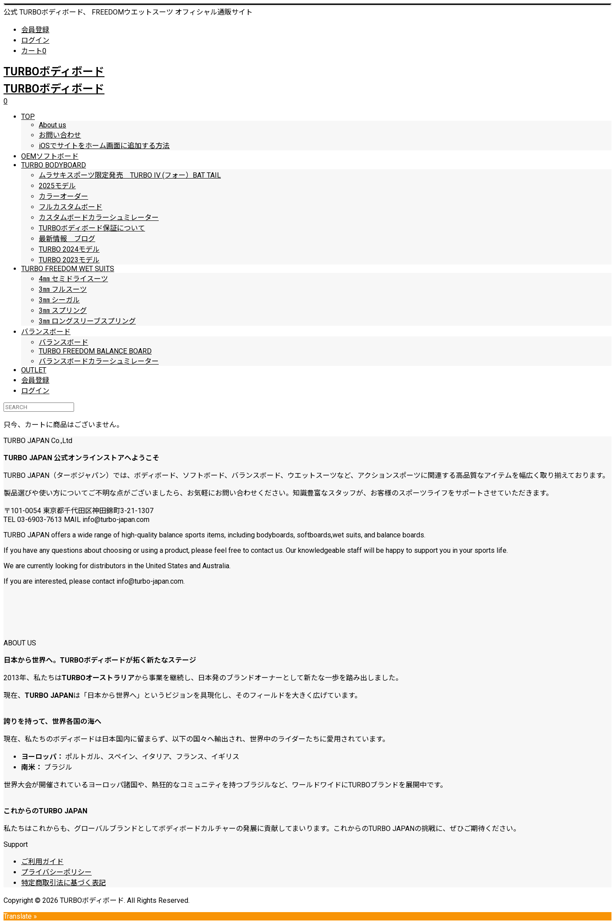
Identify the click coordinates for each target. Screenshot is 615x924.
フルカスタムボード (70, 207)
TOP (28, 116)
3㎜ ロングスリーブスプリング (87, 321)
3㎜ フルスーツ (63, 289)
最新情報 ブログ (67, 239)
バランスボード (46, 332)
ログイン (35, 40)
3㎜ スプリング (63, 310)
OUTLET (33, 370)
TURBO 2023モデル (69, 260)
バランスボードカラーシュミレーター (99, 361)
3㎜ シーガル (59, 300)
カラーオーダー (63, 196)
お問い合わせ (60, 135)
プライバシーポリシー (56, 872)
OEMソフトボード (49, 156)
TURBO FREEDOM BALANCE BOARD (95, 351)
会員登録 (35, 30)
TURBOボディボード (54, 71)
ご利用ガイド (42, 861)
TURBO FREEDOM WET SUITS (67, 269)
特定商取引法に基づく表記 (63, 883)
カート (33, 51)
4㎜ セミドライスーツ (73, 279)
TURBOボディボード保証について (92, 228)
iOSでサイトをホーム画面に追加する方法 (104, 146)
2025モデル (57, 186)
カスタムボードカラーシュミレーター (99, 217)
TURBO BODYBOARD (53, 165)
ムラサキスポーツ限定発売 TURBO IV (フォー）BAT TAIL (130, 175)
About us (52, 125)
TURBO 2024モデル (69, 249)
